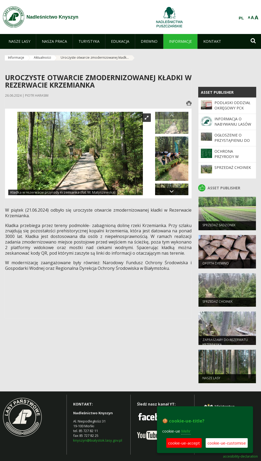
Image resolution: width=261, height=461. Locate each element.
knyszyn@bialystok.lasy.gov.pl (97, 440)
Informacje (16, 57)
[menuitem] (19, 41)
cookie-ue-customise (227, 443)
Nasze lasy (211, 380)
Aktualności (42, 57)
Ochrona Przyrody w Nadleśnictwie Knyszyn (229, 159)
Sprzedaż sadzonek (218, 227)
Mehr (186, 431)
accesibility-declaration (240, 456)
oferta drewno (215, 265)
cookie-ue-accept (184, 443)
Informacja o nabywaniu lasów (232, 121)
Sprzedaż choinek (232, 167)
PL (241, 18)
